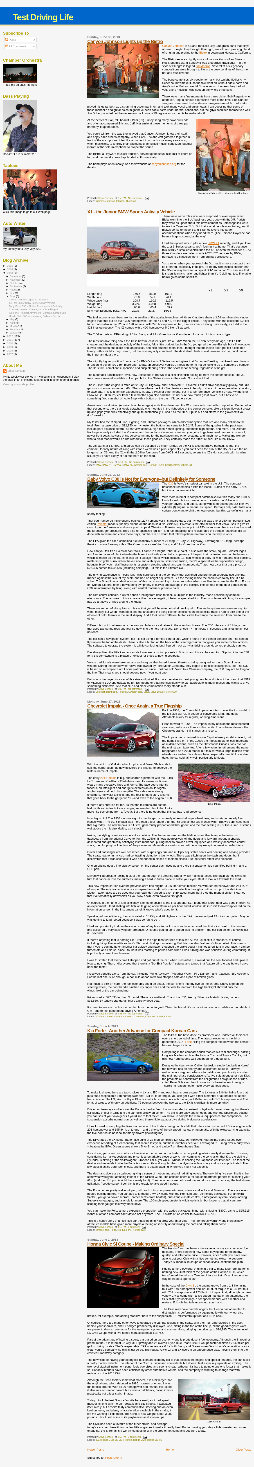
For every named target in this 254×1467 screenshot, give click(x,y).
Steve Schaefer (16, 370)
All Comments (15, 46)
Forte (188, 1041)
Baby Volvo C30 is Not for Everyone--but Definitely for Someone (151, 479)
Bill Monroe (203, 66)
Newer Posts (95, 1449)
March (14, 326)
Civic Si (190, 1285)
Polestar (102, 524)
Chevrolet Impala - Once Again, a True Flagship (134, 705)
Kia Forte (127, 1230)
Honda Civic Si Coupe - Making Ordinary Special (135, 1243)
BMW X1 (213, 243)
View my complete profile (18, 384)
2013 (10, 272)
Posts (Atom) (113, 1457)
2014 (10, 269)
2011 (10, 339)
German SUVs (156, 465)
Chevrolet (139, 1016)
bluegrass (100, 201)
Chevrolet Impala (154, 1016)
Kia (119, 1230)
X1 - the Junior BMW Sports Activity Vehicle (131, 211)
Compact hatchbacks (106, 692)
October (15, 283)
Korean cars (139, 1230)
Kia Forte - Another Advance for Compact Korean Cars (142, 1030)
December (16, 276)
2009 (10, 346)
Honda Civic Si (154, 1440)
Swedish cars (135, 692)
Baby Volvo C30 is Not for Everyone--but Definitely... (36, 306)
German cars (140, 465)
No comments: (136, 198)
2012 (10, 336)
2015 (10, 265)
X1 (190, 465)
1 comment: (134, 1227)
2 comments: (135, 1437)
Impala (167, 1016)
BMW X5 (128, 465)
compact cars (102, 1230)
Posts (10, 39)
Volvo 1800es (157, 692)
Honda (128, 1440)
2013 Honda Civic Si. (106, 1440)
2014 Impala (108, 778)
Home (170, 1449)
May (12, 319)
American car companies (120, 1016)
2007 (10, 354)
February (15, 329)
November (16, 279)
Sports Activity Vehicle (176, 465)
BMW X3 (117, 465)
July (12, 293)
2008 (10, 350)
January (15, 332)
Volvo (146, 692)
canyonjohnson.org (163, 164)
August (14, 289)
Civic (121, 1440)
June (13, 296)
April (13, 322)
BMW (98, 465)
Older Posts (243, 1449)
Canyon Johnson (173, 45)
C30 (170, 483)
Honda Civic (139, 1440)
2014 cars (100, 1016)
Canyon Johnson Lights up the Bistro (125, 41)
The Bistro (131, 201)
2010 (10, 343)
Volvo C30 (171, 692)
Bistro (203, 52)
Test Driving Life (43, 17)
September (16, 286)
